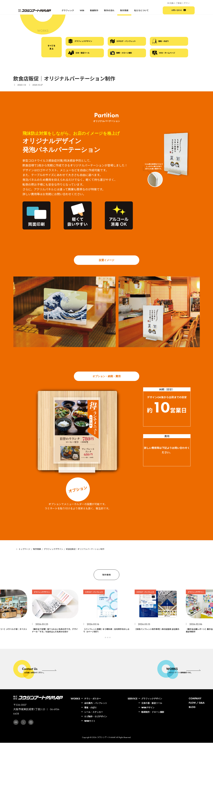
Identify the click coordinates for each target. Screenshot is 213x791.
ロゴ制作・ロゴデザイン (95, 716)
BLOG (192, 707)
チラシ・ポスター (92, 698)
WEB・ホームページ (163, 53)
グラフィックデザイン (80, 41)
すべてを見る (52, 47)
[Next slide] (209, 615)
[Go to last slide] (4, 615)
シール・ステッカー (93, 712)
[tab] (103, 637)
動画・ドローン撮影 (121, 53)
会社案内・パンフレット (95, 703)
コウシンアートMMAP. (106, 737)
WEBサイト (89, 721)
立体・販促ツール (79, 53)
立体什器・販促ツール (151, 703)
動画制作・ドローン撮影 (152, 712)
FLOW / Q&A (197, 702)
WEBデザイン (147, 707)
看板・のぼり (160, 41)
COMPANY (195, 698)
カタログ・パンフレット (123, 41)
